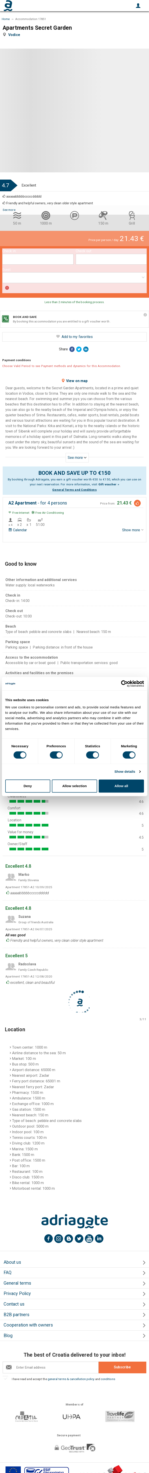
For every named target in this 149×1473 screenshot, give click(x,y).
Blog (8, 1335)
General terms (17, 1283)
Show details (124, 771)
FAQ (7, 1272)
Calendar (17, 530)
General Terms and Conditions (74, 489)
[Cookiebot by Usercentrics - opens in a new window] (124, 683)
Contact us (14, 1304)
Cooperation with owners (28, 1325)
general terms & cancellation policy (71, 1379)
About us (12, 1262)
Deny (28, 786)
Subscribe (122, 1367)
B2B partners (16, 1314)
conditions (108, 1379)
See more (9, 210)
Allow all (121, 786)
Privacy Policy (17, 1293)
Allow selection (74, 786)
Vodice (15, 35)
